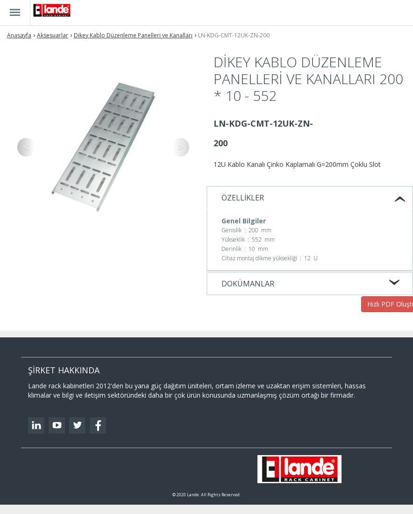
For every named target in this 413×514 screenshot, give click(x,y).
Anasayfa (19, 35)
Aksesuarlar (52, 35)
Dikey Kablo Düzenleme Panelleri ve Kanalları (133, 35)
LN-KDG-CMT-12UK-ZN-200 (234, 35)
